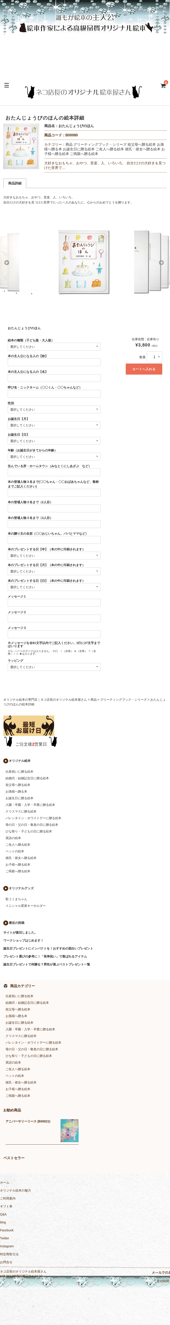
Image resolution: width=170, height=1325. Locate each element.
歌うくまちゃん (16, 899)
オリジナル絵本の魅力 (15, 1190)
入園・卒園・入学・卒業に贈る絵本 (30, 805)
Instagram (7, 1246)
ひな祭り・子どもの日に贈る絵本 (29, 831)
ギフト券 (6, 1206)
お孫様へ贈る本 (16, 791)
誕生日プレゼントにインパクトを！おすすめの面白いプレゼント (48, 948)
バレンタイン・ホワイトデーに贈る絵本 (33, 818)
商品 (69, 144)
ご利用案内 (7, 1198)
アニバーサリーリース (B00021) (28, 1121)
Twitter (4, 1238)
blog (3, 1222)
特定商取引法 (9, 1254)
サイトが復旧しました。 (20, 932)
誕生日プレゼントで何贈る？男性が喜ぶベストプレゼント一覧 (46, 964)
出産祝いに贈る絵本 (19, 771)
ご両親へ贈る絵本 (84, 154)
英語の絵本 (13, 838)
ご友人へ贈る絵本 (110, 149)
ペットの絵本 (15, 851)
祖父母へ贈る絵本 (142, 144)
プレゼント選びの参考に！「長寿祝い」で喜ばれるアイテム (45, 956)
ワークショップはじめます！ (23, 940)
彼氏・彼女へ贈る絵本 (142, 149)
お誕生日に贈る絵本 (79, 149)
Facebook (7, 1230)
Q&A (3, 1214)
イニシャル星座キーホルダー (26, 905)
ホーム (4, 1182)
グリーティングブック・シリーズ (100, 144)
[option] (21, 146)
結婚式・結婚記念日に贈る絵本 (27, 778)
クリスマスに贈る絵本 (21, 811)
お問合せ (6, 1262)
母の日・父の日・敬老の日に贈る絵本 (32, 824)
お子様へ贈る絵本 (18, 864)
